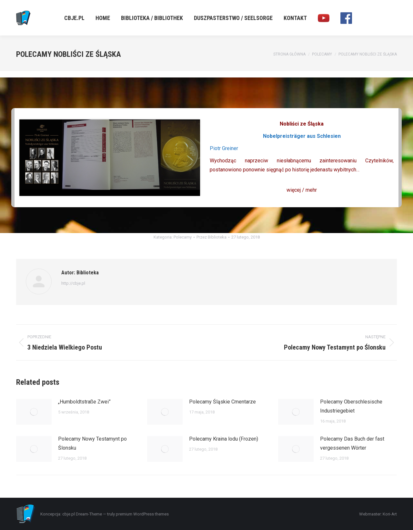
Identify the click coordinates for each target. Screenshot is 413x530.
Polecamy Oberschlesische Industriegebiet (351, 406)
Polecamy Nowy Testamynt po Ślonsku (92, 443)
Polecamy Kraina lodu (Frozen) (223, 439)
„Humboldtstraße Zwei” (84, 402)
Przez (211, 237)
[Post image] (34, 412)
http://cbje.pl (73, 283)
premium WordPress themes (142, 514)
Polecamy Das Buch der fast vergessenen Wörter (352, 443)
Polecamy (183, 237)
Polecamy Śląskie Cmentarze (222, 402)
